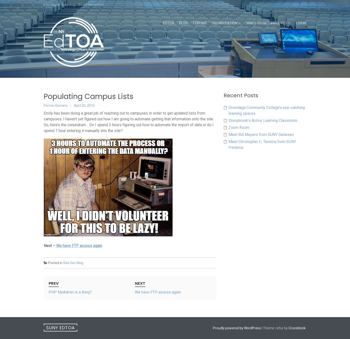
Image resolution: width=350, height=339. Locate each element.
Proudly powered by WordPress (237, 328)
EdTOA (168, 23)
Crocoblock (297, 328)
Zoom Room (238, 127)
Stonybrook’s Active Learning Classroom (262, 120)
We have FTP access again (79, 245)
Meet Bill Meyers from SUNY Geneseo (261, 134)
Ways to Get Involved (266, 23)
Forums (200, 23)
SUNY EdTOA (60, 328)
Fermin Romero (56, 105)
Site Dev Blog (73, 263)
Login (301, 23)
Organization (224, 23)
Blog (183, 23)
